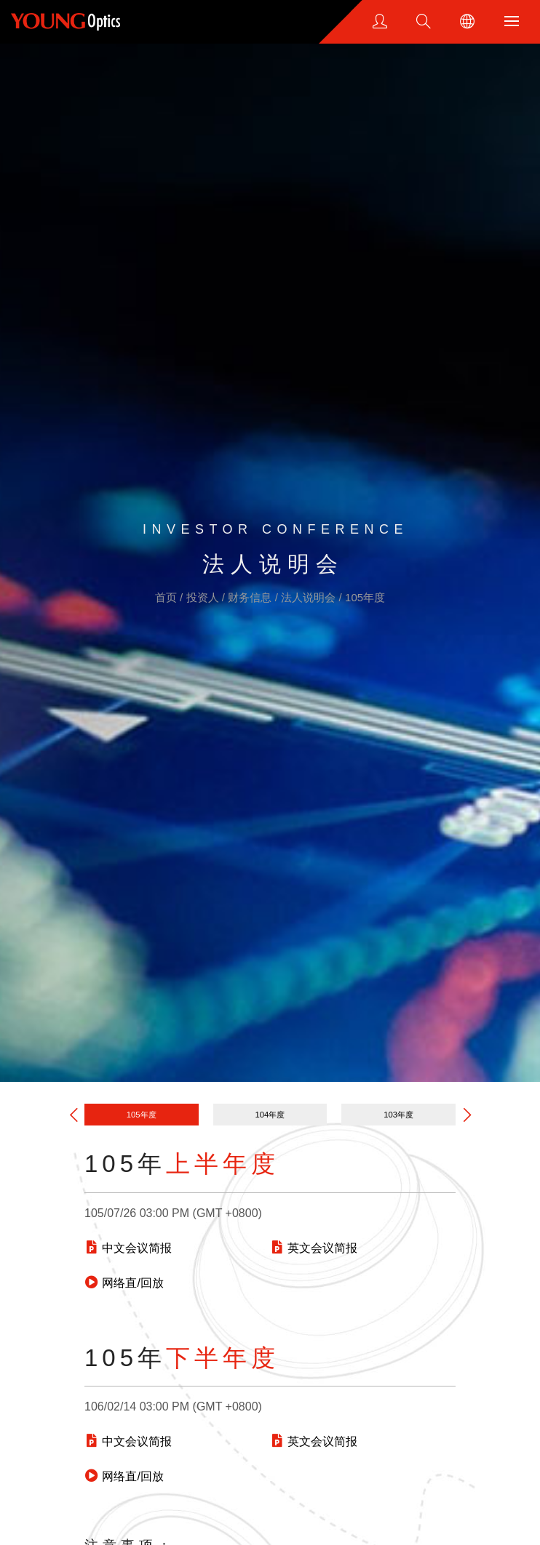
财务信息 (251, 597)
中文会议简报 (128, 1248)
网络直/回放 (124, 1283)
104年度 (270, 1114)
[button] (467, 1114)
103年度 (398, 1114)
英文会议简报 (313, 1248)
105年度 (365, 597)
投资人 (204, 597)
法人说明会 (309, 597)
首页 (167, 597)
